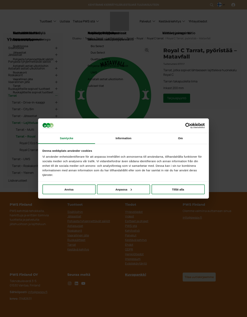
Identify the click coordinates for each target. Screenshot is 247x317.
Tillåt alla (178, 189)
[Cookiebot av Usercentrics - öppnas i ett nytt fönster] (188, 126)
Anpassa (123, 189)
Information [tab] (123, 138)
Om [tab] (180, 138)
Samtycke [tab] (66, 138)
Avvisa (69, 189)
